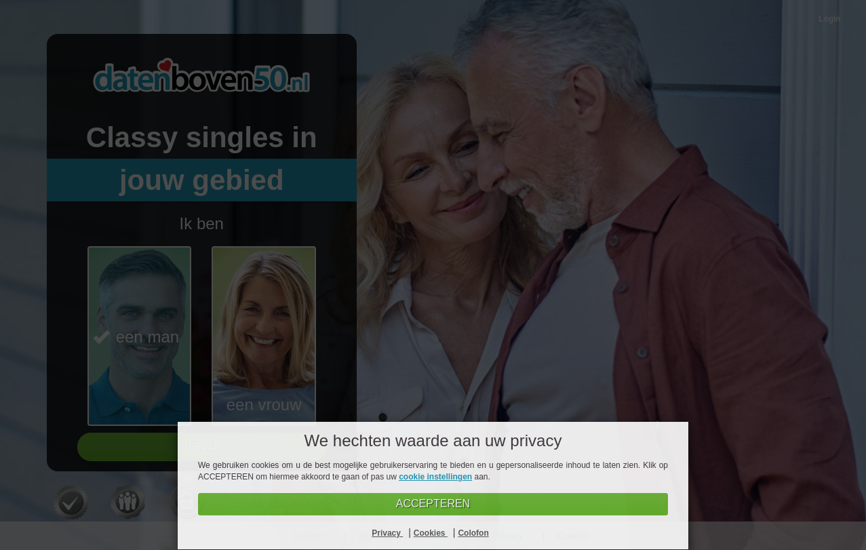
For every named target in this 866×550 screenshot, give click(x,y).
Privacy (387, 533)
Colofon (473, 533)
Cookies (431, 533)
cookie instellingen (435, 477)
